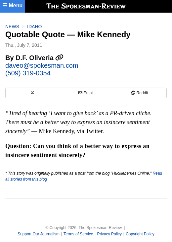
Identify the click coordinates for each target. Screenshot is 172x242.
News (12, 26)
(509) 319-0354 (28, 73)
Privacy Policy (109, 234)
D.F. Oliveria (40, 57)
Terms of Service (78, 234)
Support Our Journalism (39, 234)
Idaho (34, 26)
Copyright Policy (140, 234)
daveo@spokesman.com (41, 65)
